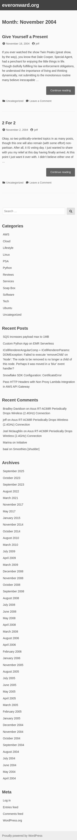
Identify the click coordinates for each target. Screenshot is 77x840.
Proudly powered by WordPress (22, 835)
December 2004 (13, 725)
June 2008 (9, 611)
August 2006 (11, 638)
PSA (6, 261)
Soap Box (9, 288)
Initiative (21, 442)
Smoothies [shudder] (26, 449)
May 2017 (9, 511)
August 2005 (11, 671)
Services (8, 281)
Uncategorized (14, 100)
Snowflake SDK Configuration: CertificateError (32, 375)
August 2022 (11, 491)
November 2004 (13, 731)
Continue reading (62, 91)
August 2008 (11, 598)
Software (8, 294)
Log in (7, 800)
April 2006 (9, 644)
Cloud (6, 241)
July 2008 (9, 604)
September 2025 (13, 471)
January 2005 (11, 718)
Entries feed (10, 807)
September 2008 (13, 591)
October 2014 (11, 531)
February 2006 (12, 651)
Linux (6, 254)
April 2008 (9, 624)
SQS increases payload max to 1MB (26, 336)
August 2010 (11, 538)
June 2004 (9, 765)
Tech (6, 301)
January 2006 (11, 658)
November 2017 (13, 504)
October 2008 (11, 584)
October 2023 (11, 478)
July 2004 (9, 758)
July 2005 (9, 678)
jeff (37, 43)
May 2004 (9, 771)
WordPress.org (12, 820)
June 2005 (9, 685)
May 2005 (9, 691)
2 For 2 (9, 123)
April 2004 (9, 778)
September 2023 (13, 484)
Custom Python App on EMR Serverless (28, 343)
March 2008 (10, 631)
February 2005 (12, 711)
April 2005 (9, 698)
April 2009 (9, 558)
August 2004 (11, 751)
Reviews (8, 274)
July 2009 (9, 551)
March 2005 (10, 705)
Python (7, 267)
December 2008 (13, 571)
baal (5, 449)
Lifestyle (8, 247)
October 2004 (11, 738)
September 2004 (13, 745)
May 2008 (9, 618)
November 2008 (13, 578)
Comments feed (13, 813)
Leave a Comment (40, 100)
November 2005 (13, 665)
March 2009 (10, 564)
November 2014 (13, 524)
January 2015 (11, 518)
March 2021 (10, 498)
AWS (6, 234)
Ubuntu (7, 308)
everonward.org (20, 5)
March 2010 (10, 544)
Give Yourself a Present (25, 36)
